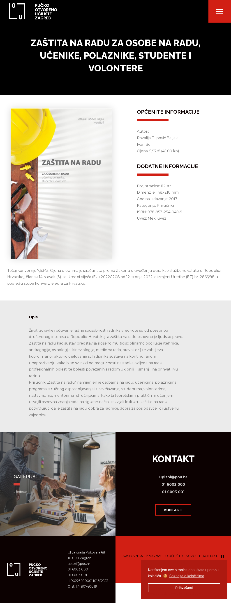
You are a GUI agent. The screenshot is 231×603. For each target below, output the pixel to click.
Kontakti (173, 510)
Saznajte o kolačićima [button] (186, 576)
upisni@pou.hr (173, 477)
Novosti (193, 556)
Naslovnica (133, 556)
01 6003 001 (173, 492)
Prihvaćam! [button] (184, 587)
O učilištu (174, 556)
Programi (154, 556)
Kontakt (210, 556)
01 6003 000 (173, 484)
